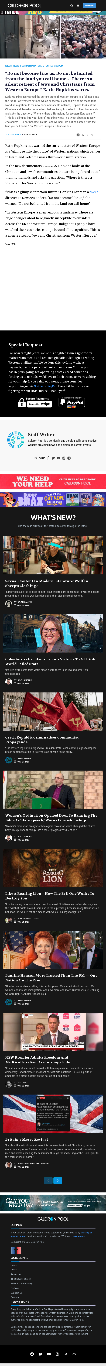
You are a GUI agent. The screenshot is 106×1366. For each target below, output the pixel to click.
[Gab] (88, 135)
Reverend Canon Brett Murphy (34, 1163)
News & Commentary (24, 66)
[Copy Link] (92, 135)
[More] (97, 135)
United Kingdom (54, 66)
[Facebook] (78, 135)
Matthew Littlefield (29, 918)
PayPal (51, 386)
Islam (8, 66)
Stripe (38, 386)
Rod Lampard (25, 680)
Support (89, 5)
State (41, 66)
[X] (83, 135)
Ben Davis (23, 1082)
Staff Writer (13, 134)
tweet (94, 192)
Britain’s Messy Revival (26, 1139)
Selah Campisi (25, 602)
